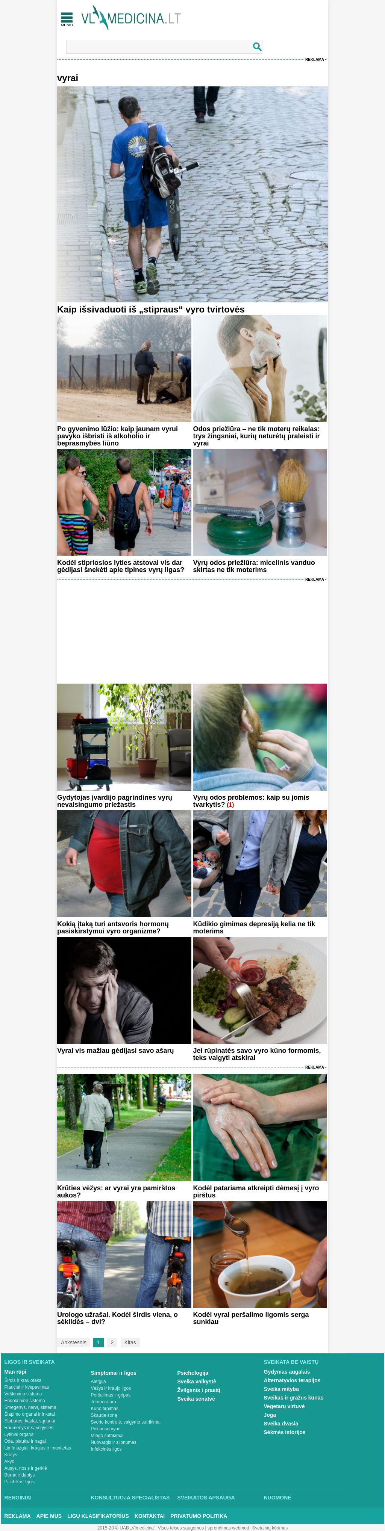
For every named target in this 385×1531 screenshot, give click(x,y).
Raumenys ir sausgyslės (29, 1427)
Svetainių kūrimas (270, 1528)
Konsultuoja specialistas (130, 1498)
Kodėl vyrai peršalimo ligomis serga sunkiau (251, 1318)
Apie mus (49, 1516)
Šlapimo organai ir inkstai (30, 1414)
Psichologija (192, 1373)
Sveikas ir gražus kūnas (294, 1398)
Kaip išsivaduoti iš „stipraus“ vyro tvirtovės (151, 309)
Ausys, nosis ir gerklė (26, 1468)
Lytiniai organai (20, 1434)
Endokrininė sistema (25, 1400)
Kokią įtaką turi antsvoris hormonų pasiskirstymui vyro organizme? (113, 927)
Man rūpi (15, 1372)
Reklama (314, 59)
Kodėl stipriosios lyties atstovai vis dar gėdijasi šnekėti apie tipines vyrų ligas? (120, 566)
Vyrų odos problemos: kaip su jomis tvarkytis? (251, 801)
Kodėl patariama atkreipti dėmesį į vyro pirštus (256, 1191)
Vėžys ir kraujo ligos (111, 1388)
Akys (9, 1461)
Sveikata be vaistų (291, 1362)
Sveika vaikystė (197, 1382)
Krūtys (11, 1454)
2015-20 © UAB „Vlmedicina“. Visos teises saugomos (150, 1528)
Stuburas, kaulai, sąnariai (30, 1421)
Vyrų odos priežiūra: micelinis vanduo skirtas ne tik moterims (254, 566)
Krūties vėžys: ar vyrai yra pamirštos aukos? (116, 1191)
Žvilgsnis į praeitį (198, 1390)
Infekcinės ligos (106, 1449)
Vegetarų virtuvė (284, 1406)
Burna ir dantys (20, 1475)
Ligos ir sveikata (30, 1362)
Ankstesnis (73, 1342)
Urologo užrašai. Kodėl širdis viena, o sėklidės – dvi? (117, 1318)
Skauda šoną (104, 1415)
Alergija (98, 1381)
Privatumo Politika (198, 1516)
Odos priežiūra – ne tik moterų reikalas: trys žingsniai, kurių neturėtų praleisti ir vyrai (256, 436)
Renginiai (18, 1498)
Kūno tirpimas (104, 1408)
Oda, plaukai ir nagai (25, 1441)
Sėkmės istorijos (285, 1432)
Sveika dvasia (281, 1424)
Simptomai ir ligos (113, 1373)
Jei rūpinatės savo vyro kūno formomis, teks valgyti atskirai (257, 1054)
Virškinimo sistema (23, 1394)
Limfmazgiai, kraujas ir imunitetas (38, 1448)
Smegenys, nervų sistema (30, 1407)
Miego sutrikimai (107, 1435)
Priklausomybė (106, 1428)
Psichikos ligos (19, 1481)
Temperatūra (103, 1401)
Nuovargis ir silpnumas (113, 1442)
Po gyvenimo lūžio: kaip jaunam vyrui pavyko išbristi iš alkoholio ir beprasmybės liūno (117, 436)
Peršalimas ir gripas (110, 1395)
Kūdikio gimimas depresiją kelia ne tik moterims (254, 927)
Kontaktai (150, 1516)
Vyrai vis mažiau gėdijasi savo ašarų (115, 1050)
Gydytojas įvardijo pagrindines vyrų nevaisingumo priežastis (114, 801)
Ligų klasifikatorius (98, 1516)
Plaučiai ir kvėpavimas (27, 1387)
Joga (270, 1415)
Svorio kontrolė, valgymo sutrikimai (126, 1422)
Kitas (130, 1342)
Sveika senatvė (196, 1399)
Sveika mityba (281, 1389)
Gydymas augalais (287, 1372)
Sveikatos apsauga (206, 1498)
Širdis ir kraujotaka (23, 1380)
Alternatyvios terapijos (292, 1380)
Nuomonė (277, 1498)
